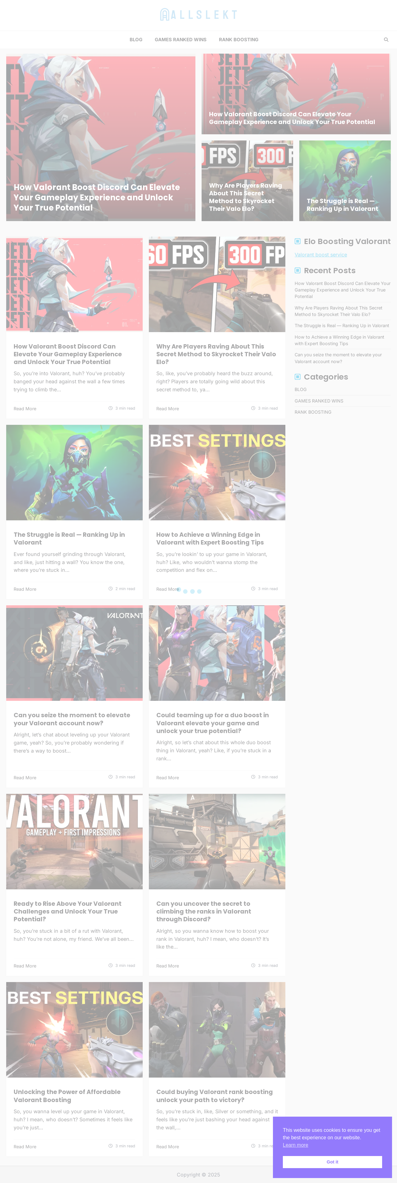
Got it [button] (332, 1161)
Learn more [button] (295, 1145)
